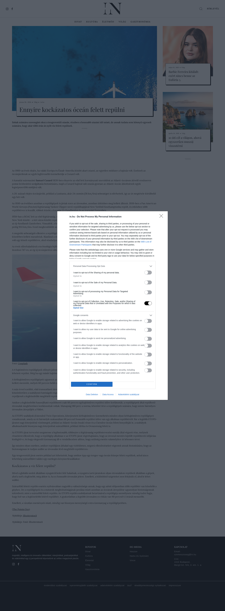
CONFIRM (91, 384)
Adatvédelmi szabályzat (128, 394)
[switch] (148, 272)
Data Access (108, 394)
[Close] (162, 217)
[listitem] (112, 266)
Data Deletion (92, 394)
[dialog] (112, 305)
